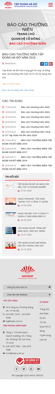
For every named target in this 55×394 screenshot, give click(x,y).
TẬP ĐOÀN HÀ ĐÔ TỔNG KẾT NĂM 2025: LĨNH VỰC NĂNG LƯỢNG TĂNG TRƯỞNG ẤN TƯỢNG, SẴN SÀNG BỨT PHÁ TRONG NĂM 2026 (32, 230)
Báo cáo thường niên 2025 (35, 107)
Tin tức (43, 322)
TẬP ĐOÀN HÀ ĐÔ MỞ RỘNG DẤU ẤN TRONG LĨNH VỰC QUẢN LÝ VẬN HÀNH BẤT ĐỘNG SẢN (33, 244)
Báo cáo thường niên (27, 43)
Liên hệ (43, 339)
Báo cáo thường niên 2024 (35, 112)
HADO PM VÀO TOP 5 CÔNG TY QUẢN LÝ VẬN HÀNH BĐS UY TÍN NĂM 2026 (33, 215)
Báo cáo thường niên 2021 (35, 126)
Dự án (42, 317)
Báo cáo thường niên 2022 (35, 122)
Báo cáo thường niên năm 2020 (18, 90)
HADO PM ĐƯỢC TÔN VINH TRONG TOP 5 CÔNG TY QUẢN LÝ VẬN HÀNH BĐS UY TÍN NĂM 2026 (33, 200)
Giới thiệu (44, 313)
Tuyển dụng (45, 335)
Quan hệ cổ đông (25, 39)
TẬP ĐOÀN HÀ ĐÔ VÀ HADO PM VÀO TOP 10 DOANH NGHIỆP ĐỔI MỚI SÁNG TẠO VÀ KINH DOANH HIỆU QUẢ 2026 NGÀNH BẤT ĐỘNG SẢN (33, 186)
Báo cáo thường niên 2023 (35, 117)
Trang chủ (26, 34)
